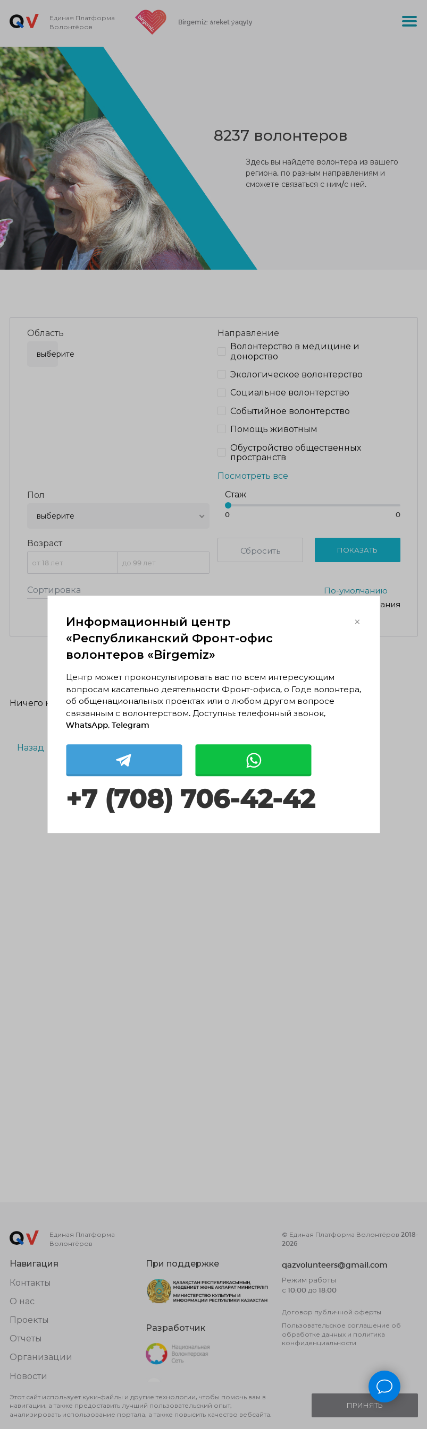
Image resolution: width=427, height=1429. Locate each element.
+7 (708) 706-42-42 (190, 799)
